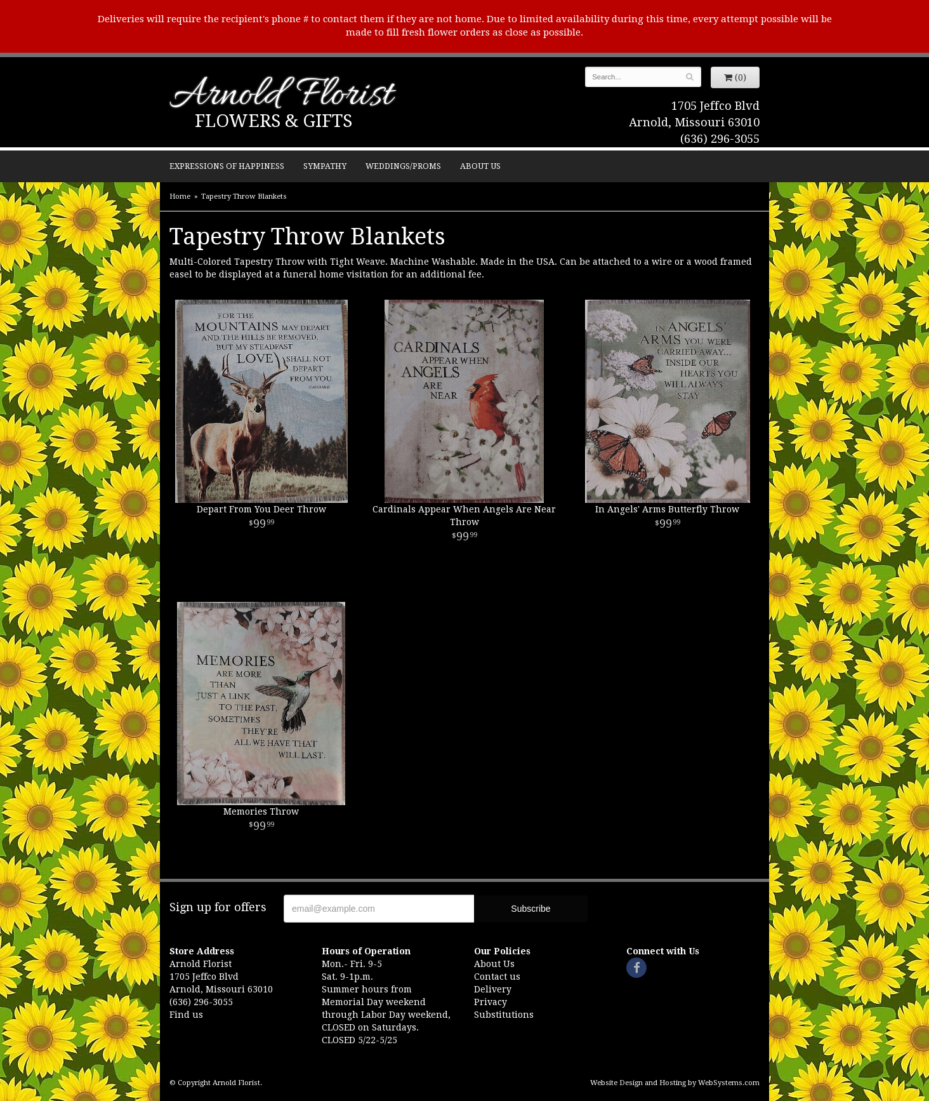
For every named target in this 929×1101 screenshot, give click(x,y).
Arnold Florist (281, 96)
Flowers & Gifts (273, 120)
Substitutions (504, 1015)
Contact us (497, 976)
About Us (480, 166)
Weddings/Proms (403, 166)
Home (179, 196)
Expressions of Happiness (226, 166)
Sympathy (324, 166)
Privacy (490, 1002)
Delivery (492, 989)
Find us (186, 1015)
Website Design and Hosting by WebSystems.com (675, 1083)
